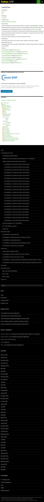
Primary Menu (42, 2)
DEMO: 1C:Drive (5, 276)
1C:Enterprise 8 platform (7, 153)
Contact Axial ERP (6, 91)
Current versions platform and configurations (14, 161)
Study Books (4, 248)
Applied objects (6, 105)
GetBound (18, 57)
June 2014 (3, 409)
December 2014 (4, 395)
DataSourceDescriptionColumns (11, 139)
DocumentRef (5, 50)
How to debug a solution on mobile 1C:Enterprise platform (14, 321)
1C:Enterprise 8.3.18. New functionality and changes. (17, 181)
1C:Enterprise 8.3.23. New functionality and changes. (17, 167)
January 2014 (4, 423)
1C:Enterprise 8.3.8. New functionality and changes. (16, 209)
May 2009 (3, 469)
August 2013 (4, 436)
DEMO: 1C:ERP (5, 273)
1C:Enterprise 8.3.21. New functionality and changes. (17, 172)
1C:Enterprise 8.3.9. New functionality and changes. (16, 206)
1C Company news (5, 479)
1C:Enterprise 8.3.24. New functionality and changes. (17, 164)
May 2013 (3, 445)
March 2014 (3, 417)
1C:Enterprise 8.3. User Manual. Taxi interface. (13, 245)
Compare (4, 17)
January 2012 (4, 464)
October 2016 (4, 363)
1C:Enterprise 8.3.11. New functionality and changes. (17, 200)
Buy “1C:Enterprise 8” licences (9, 226)
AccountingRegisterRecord (9, 59)
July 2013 (3, 439)
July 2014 (3, 406)
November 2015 (4, 376)
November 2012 (4, 458)
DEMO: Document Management (9, 271)
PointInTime (35, 29)
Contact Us (3, 279)
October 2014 (4, 401)
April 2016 (3, 371)
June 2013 (3, 442)
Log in (2, 295)
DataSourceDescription (9, 140)
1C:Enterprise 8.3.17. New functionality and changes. (17, 183)
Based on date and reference (9, 21)
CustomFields (7, 130)
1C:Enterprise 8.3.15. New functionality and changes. (17, 189)
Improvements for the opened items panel (11, 315)
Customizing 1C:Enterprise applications (10, 313)
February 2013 (4, 453)
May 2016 (3, 368)
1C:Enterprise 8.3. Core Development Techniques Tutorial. (16, 237)
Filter (5, 111)
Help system (3, 265)
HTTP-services (12, 339)
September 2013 (5, 434)
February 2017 (4, 354)
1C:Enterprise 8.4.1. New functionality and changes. (16, 220)
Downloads (5, 228)
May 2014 (3, 412)
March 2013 (3, 450)
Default (8, 125)
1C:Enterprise (5, 102)
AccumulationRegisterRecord (9, 53)
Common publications (6, 482)
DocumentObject (6, 55)
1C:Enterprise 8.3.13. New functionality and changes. (17, 195)
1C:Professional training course (10, 251)
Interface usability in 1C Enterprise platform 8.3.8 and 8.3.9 (15, 324)
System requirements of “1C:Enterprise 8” (12, 223)
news (2, 485)
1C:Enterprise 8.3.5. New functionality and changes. (16, 217)
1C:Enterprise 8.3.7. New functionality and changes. (16, 212)
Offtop (2, 487)
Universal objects (7, 107)
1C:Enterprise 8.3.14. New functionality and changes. (17, 192)
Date (3, 12)
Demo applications (5, 268)
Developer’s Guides (5, 231)
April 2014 (3, 415)
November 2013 (4, 428)
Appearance (6, 108)
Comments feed (4, 300)
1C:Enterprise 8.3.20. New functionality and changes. (17, 175)
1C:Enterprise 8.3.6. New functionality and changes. (16, 214)
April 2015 (3, 385)
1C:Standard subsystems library (10, 155)
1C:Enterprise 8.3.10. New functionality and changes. (17, 203)
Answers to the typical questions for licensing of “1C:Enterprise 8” (18, 158)
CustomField (7, 132)
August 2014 (4, 404)
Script (3, 104)
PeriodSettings (7, 114)
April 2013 (3, 447)
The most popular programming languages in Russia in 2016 (15, 318)
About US (7, 342)
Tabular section (7, 109)
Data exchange (7, 135)
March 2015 (3, 387)
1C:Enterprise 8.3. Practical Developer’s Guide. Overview (15, 254)
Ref (2, 13)
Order (5, 112)
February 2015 (4, 390)
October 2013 (4, 431)
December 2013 (4, 426)
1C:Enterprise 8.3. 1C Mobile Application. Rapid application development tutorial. (21, 259)
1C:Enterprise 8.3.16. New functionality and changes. (17, 186)
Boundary (6, 126)
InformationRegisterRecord (9, 51)
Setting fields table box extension (12, 133)
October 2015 (4, 379)
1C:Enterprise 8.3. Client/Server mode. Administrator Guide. (16, 242)
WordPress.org (4, 303)
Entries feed (4, 297)
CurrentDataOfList (8, 136)
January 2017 (4, 357)
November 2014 (4, 398)
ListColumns (6, 128)
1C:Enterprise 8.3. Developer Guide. (10, 234)
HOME (2, 150)
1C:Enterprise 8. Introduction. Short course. (13, 257)
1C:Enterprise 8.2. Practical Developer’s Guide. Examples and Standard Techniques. (22, 262)
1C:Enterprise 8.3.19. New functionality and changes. (17, 178)
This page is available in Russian (8, 100)
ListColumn (6, 129)
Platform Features (5, 490)
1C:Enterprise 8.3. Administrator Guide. (11, 240)
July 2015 (3, 382)
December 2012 (4, 456)
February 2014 (4, 420)
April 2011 (3, 467)
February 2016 (4, 374)
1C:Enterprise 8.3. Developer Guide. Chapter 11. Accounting (25, 334)
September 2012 (5, 461)
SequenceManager (6, 57)
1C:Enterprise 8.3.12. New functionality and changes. (17, 198)
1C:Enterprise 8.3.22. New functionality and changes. (17, 169)
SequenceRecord (6, 62)
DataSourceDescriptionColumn (11, 137)
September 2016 (5, 365)
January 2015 (4, 393)
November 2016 (4, 360)
